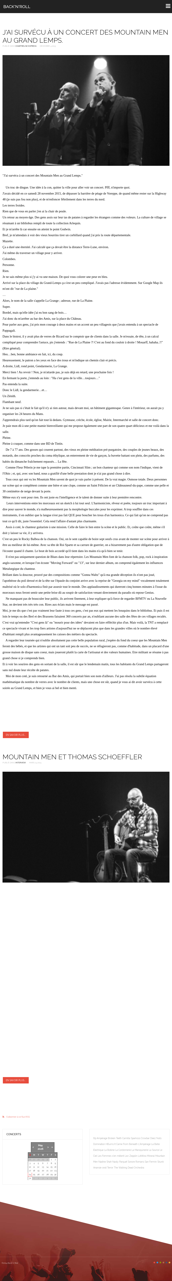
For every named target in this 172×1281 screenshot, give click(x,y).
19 (38, 1170)
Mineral (151, 1156)
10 (30, 1167)
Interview (20, 763)
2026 (40, 1149)
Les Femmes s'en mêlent (111, 1156)
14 (47, 1167)
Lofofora (142, 1156)
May (40, 1145)
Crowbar (145, 1138)
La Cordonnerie (123, 1150)
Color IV (163, 1262)
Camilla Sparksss (131, 1138)
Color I (154, 1262)
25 (34, 1174)
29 (51, 1174)
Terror (110, 1167)
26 (38, 1174)
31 (30, 1178)
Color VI (169, 1262)
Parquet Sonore (127, 1161)
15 (51, 1167)
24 (30, 1174)
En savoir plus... (16, 735)
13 (43, 1167)
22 (51, 1170)
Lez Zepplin (131, 1156)
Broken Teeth (115, 1138)
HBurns (110, 1144)
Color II (157, 1262)
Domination (99, 1144)
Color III (160, 1262)
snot (104, 1167)
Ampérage (102, 1138)
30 (55, 1174)
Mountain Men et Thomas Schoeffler (72, 757)
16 (55, 1167)
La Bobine (109, 1150)
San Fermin (151, 1161)
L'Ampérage (144, 1144)
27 (43, 1174)
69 (95, 1138)
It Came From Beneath (126, 1144)
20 (43, 1170)
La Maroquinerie (140, 1150)
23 (55, 1170)
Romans (140, 1161)
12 (38, 1167)
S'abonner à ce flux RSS (18, 1117)
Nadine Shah (105, 1161)
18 (34, 1170)
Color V (166, 1262)
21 (47, 1170)
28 (47, 1174)
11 (34, 1167)
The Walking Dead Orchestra (129, 1167)
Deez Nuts (155, 1138)
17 (30, 1170)
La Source (154, 1150)
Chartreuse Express (25, 46)
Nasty (115, 1161)
